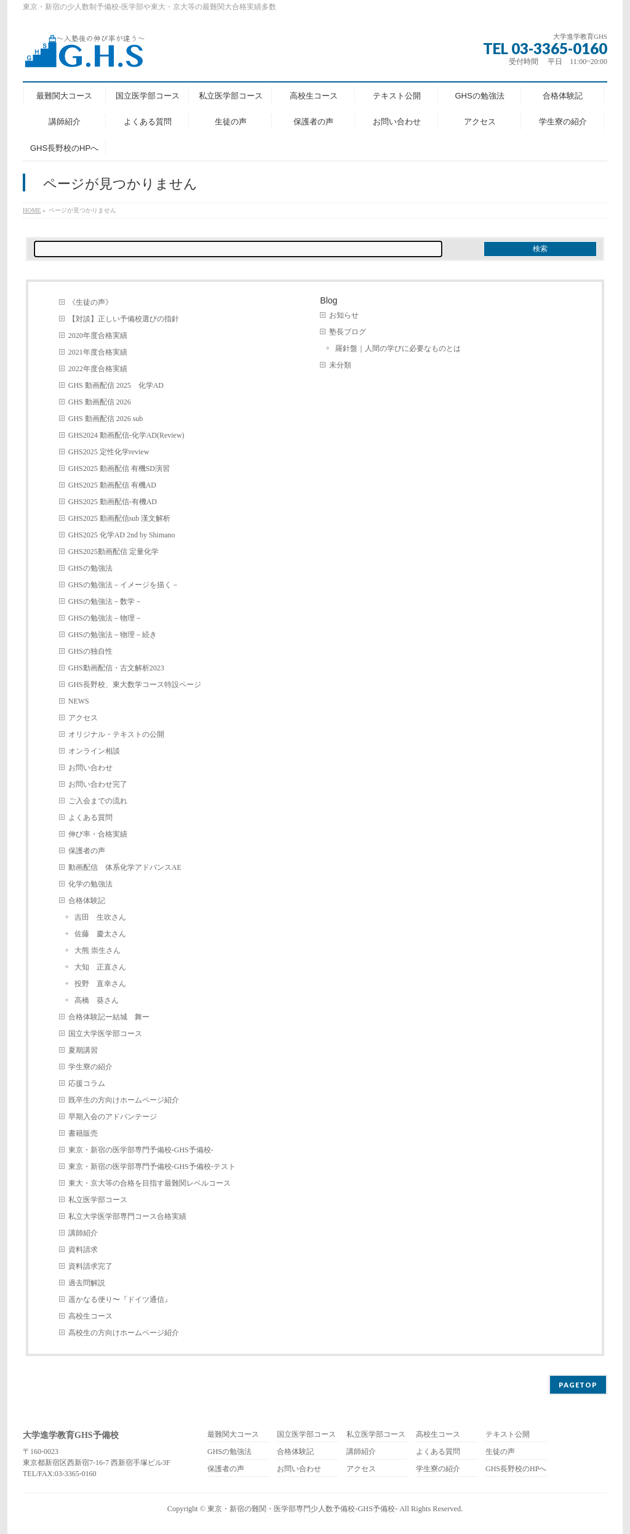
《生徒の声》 (90, 302)
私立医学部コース (97, 1199)
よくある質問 (90, 817)
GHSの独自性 (90, 651)
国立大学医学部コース (105, 1033)
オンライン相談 (94, 751)
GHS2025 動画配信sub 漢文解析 (119, 518)
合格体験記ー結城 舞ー (109, 1017)
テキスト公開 (507, 1435)
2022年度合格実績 (97, 368)
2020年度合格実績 (97, 335)
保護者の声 (86, 850)
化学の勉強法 (90, 884)
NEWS (78, 701)
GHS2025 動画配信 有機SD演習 (119, 468)
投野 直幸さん (100, 983)
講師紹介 (83, 1233)
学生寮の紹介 (90, 1066)
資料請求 (83, 1249)
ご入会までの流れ (97, 801)
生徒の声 (500, 1452)
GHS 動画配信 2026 (99, 402)
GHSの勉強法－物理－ (105, 618)
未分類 (340, 365)
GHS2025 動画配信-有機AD (112, 501)
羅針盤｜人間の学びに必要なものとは (398, 348)
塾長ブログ (347, 331)
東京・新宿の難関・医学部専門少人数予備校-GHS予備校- (302, 1508)
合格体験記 (86, 900)
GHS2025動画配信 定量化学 (113, 551)
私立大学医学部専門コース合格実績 (127, 1216)
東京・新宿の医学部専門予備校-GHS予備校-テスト (152, 1166)
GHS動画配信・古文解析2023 (116, 668)
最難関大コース (233, 1435)
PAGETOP (578, 1385)
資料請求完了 (90, 1266)
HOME (32, 210)
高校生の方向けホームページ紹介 (123, 1332)
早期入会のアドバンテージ (112, 1116)
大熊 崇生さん (97, 950)
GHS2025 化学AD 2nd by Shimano (121, 535)
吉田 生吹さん (100, 917)
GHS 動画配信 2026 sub (105, 418)
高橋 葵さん (96, 1000)
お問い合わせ (90, 767)
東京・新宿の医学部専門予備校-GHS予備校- (140, 1150)
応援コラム (86, 1083)
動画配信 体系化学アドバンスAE (124, 867)
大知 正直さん (100, 967)
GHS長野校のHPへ (515, 1469)
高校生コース (90, 1316)
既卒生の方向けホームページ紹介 (123, 1100)
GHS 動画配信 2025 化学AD (116, 385)
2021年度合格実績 (97, 352)
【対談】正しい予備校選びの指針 (123, 319)
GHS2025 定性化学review (109, 452)
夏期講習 (83, 1050)
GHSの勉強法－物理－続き (112, 634)
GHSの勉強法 (90, 568)
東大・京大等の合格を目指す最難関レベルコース (149, 1183)
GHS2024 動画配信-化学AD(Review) (126, 435)
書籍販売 (83, 1133)
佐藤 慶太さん (100, 934)
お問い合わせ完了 (97, 784)
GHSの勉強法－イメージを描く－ (123, 584)
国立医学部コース (306, 1435)
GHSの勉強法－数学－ (105, 601)
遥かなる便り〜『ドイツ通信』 (120, 1299)
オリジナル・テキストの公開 (116, 734)
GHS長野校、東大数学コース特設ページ (134, 684)
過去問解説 (86, 1283)
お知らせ (344, 315)
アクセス (83, 717)
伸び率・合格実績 (97, 834)
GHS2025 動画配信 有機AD (112, 485)
